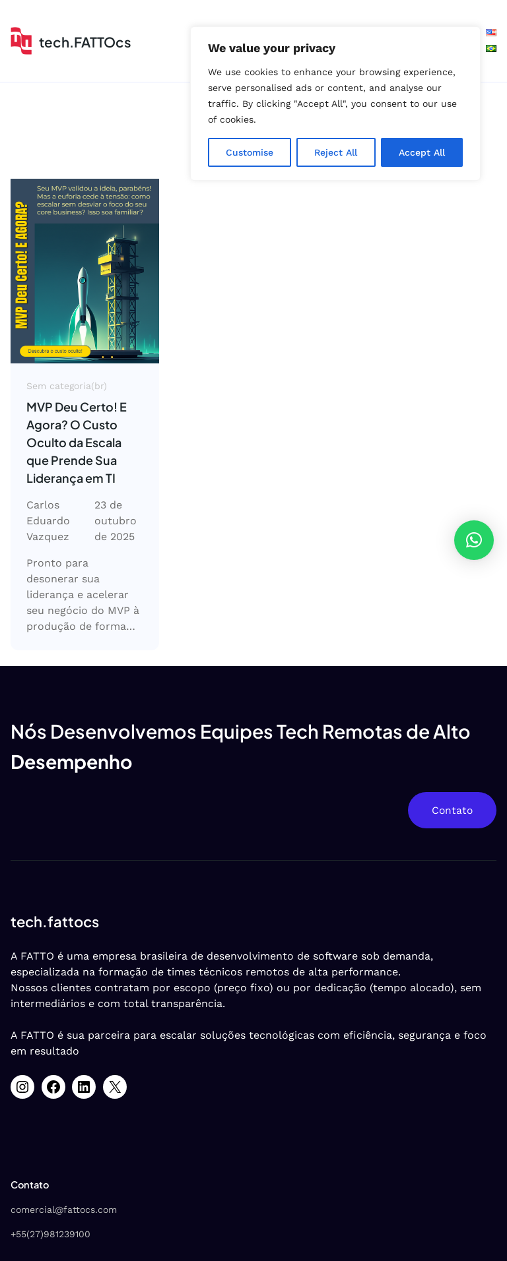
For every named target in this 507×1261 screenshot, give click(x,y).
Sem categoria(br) (66, 386)
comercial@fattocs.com (64, 1209)
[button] (474, 540)
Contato (452, 810)
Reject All (335, 152)
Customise (249, 152)
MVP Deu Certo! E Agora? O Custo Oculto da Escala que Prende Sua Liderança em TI (76, 442)
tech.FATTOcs (85, 42)
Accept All (422, 152)
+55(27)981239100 (50, 1234)
